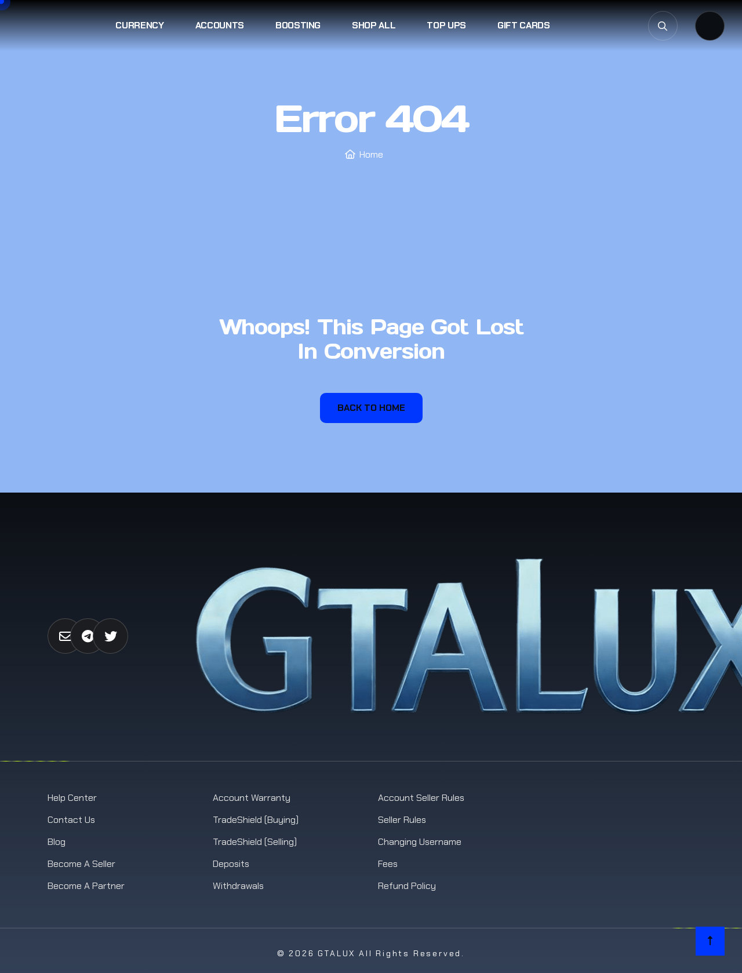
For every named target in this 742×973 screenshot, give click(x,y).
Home (371, 154)
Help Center (72, 798)
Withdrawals (238, 886)
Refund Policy (407, 886)
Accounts (219, 25)
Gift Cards (523, 25)
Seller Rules (402, 820)
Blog (57, 842)
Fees (388, 864)
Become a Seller (81, 864)
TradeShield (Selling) (255, 842)
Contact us (71, 820)
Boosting (298, 25)
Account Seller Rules (421, 798)
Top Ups (446, 25)
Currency (139, 25)
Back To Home (371, 408)
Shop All (373, 25)
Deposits (231, 864)
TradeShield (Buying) (256, 820)
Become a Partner (86, 886)
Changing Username (419, 842)
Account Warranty (251, 798)
